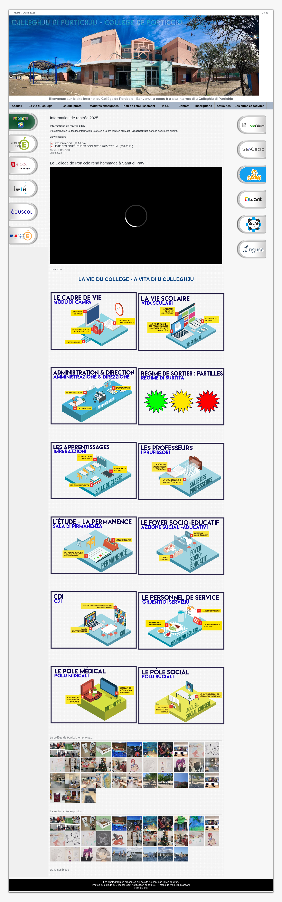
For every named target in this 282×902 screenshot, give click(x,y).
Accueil (17, 105)
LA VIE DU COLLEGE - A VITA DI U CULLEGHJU (136, 279)
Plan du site (141, 887)
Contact (183, 105)
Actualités (224, 105)
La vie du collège (40, 105)
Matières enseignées (104, 105)
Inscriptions (203, 105)
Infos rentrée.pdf (63, 143)
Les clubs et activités (249, 105)
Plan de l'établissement (139, 105)
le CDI (166, 105)
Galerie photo (72, 105)
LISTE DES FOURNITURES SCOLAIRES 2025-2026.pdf (86, 146)
